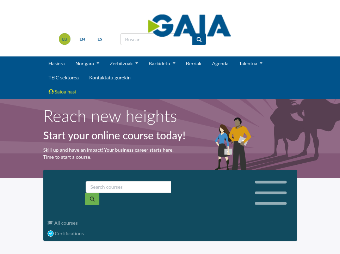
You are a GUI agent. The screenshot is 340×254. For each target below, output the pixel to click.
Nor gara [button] (85, 63)
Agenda (220, 63)
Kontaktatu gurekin (109, 77)
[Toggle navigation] (271, 193)
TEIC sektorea (64, 77)
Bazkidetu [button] (160, 63)
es (100, 39)
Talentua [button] (248, 63)
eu (64, 39)
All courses (62, 223)
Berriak (194, 63)
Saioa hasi (62, 92)
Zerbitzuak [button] (122, 63)
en (82, 39)
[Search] (92, 199)
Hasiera (57, 63)
